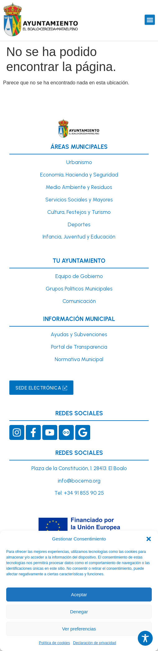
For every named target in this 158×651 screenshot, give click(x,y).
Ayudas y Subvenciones (79, 334)
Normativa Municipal (79, 359)
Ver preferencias (79, 628)
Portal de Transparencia (79, 347)
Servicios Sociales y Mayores (79, 199)
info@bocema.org (79, 481)
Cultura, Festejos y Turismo (79, 212)
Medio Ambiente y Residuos (79, 187)
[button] (149, 539)
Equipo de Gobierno (79, 276)
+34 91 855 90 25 (84, 493)
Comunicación (79, 301)
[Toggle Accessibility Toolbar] (145, 638)
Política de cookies (54, 643)
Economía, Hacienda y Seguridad (79, 175)
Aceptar (79, 594)
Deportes (79, 224)
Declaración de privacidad (94, 643)
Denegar (79, 611)
